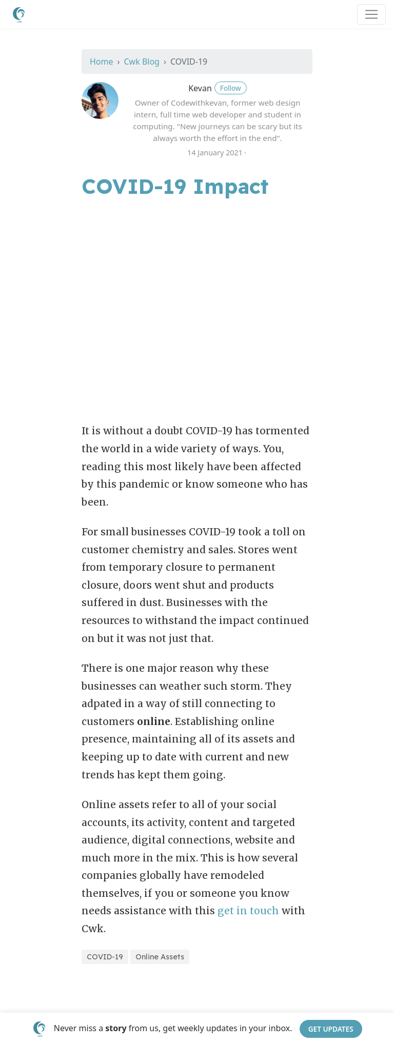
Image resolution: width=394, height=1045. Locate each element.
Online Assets (159, 956)
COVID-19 (105, 956)
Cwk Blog (142, 61)
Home (101, 61)
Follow (230, 88)
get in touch (248, 911)
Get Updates (330, 1029)
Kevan (200, 88)
